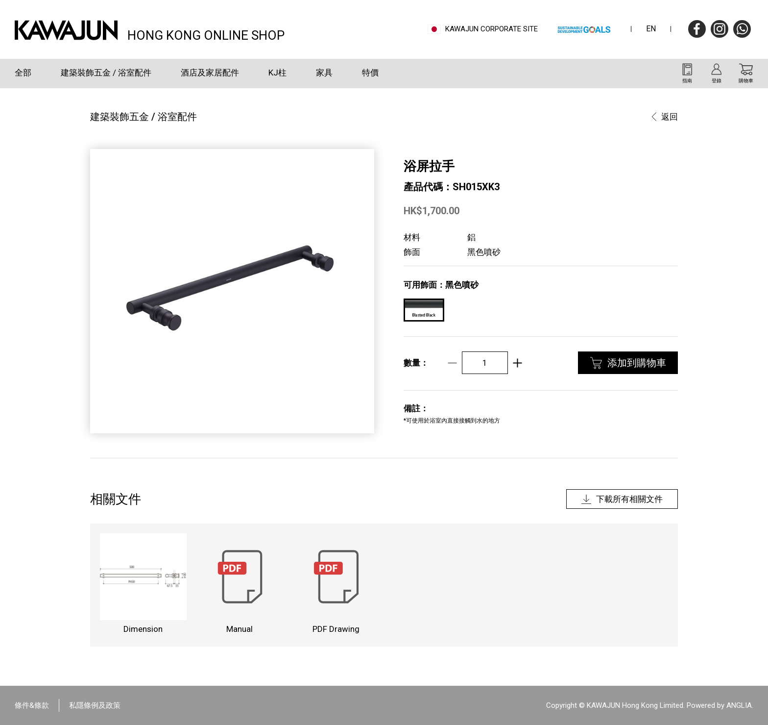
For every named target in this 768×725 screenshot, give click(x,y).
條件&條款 (32, 705)
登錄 (716, 80)
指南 (687, 80)
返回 (669, 117)
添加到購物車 (636, 363)
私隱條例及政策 (94, 705)
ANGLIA (739, 705)
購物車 (746, 80)
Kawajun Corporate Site (491, 29)
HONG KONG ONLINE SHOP (206, 34)
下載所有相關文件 (629, 499)
